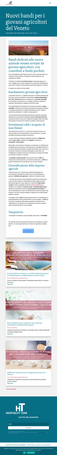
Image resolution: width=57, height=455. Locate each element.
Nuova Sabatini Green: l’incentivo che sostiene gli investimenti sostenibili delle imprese (24, 324)
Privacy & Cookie (42, 432)
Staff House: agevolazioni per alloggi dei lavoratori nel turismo (26, 374)
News (35, 33)
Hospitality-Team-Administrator (16, 33)
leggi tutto (10, 284)
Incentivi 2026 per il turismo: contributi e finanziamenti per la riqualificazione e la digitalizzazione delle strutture (28, 274)
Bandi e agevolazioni (19, 278)
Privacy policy (31, 452)
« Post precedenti (11, 389)
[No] (55, 451)
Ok (24, 452)
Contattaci (28, 231)
